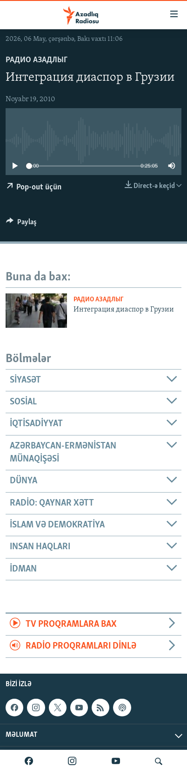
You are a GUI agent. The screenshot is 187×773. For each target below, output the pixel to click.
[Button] (21, 224)
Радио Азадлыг (36, 60)
